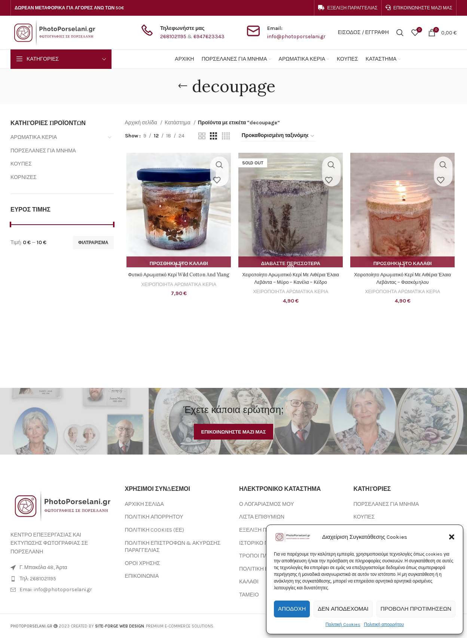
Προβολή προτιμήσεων (416, 608)
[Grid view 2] (201, 136)
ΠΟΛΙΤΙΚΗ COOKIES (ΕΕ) (154, 530)
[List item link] (62, 579)
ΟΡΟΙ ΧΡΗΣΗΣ (142, 563)
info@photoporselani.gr (296, 36)
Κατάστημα (178, 122)
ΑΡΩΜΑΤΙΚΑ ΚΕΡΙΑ (33, 137)
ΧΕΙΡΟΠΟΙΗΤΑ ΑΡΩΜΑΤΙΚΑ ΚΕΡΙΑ (177, 293)
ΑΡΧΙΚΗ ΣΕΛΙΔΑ (144, 504)
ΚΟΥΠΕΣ (21, 164)
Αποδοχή (292, 608)
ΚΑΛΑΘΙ (249, 581)
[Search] (400, 32)
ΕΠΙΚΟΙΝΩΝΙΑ (142, 576)
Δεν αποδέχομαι (343, 608)
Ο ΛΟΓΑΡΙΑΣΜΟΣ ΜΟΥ (266, 504)
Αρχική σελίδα (141, 122)
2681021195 (173, 36)
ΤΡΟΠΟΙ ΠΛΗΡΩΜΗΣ (264, 556)
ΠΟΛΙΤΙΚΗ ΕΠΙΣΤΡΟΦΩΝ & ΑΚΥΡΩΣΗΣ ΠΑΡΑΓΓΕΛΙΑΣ (173, 547)
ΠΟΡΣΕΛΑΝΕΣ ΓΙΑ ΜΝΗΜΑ (43, 151)
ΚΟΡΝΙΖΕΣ (23, 177)
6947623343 (209, 36)
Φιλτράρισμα (93, 242)
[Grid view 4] (226, 136)
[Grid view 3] (213, 136)
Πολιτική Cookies (343, 624)
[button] (451, 537)
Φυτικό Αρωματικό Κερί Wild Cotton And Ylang (177, 280)
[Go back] (182, 86)
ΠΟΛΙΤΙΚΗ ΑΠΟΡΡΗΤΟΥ (154, 517)
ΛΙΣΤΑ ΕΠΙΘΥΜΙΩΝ (261, 517)
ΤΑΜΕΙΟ (249, 595)
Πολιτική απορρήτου (384, 624)
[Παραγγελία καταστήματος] (278, 136)
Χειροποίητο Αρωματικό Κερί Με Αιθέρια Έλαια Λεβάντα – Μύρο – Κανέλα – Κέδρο (290, 280)
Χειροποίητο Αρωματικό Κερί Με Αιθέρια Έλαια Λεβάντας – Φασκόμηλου (403, 280)
